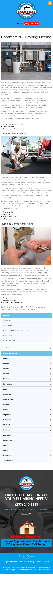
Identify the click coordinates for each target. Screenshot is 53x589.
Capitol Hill (7, 415)
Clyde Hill (6, 425)
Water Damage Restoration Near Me (16, 330)
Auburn (6, 363)
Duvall (5, 450)
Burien (5, 410)
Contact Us (15, 525)
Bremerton (7, 394)
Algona (6, 358)
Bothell (5, 389)
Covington (7, 430)
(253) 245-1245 (31, 23)
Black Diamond (8, 379)
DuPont (6, 445)
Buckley (6, 404)
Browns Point (8, 399)
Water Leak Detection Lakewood (35, 525)
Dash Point (7, 435)
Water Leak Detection (10, 340)
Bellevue (6, 374)
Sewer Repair (8, 325)
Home (7, 525)
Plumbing (6, 320)
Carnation (7, 420)
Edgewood (7, 455)
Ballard (6, 369)
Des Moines (7, 440)
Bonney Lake (8, 384)
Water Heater (8, 335)
